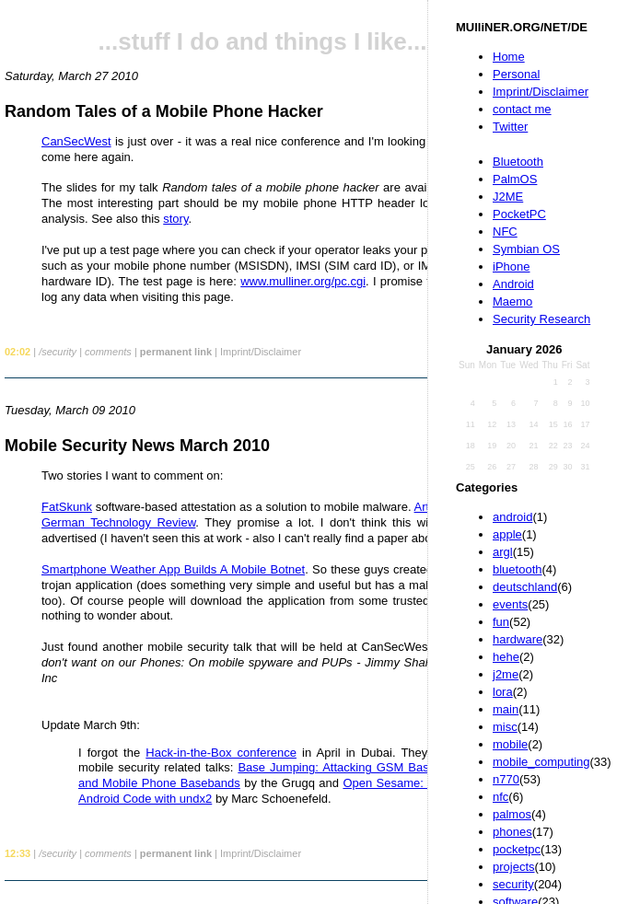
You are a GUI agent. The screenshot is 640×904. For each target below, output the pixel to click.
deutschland (525, 587)
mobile (510, 744)
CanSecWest (76, 141)
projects (514, 867)
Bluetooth (518, 161)
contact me (522, 109)
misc (505, 727)
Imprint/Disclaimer (540, 92)
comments (108, 351)
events (510, 604)
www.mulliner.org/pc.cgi (303, 281)
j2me (505, 674)
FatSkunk (66, 507)
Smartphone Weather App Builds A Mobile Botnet (173, 569)
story (175, 219)
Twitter (510, 126)
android (512, 517)
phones (512, 832)
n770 (506, 779)
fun (501, 622)
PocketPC (519, 214)
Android (513, 284)
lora (503, 692)
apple (507, 534)
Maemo (512, 301)
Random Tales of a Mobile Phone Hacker (164, 111)
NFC (505, 231)
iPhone (511, 266)
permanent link (176, 351)
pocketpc (517, 849)
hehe (506, 657)
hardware (517, 639)
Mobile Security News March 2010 (137, 445)
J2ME (508, 196)
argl (503, 552)
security (513, 884)
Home (509, 57)
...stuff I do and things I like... (263, 41)
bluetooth (517, 569)
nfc (500, 797)
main (505, 709)
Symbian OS (526, 249)
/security (57, 351)
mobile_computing (541, 762)
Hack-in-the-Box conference (221, 752)
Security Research (541, 319)
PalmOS (515, 179)
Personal (516, 74)
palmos (512, 814)
